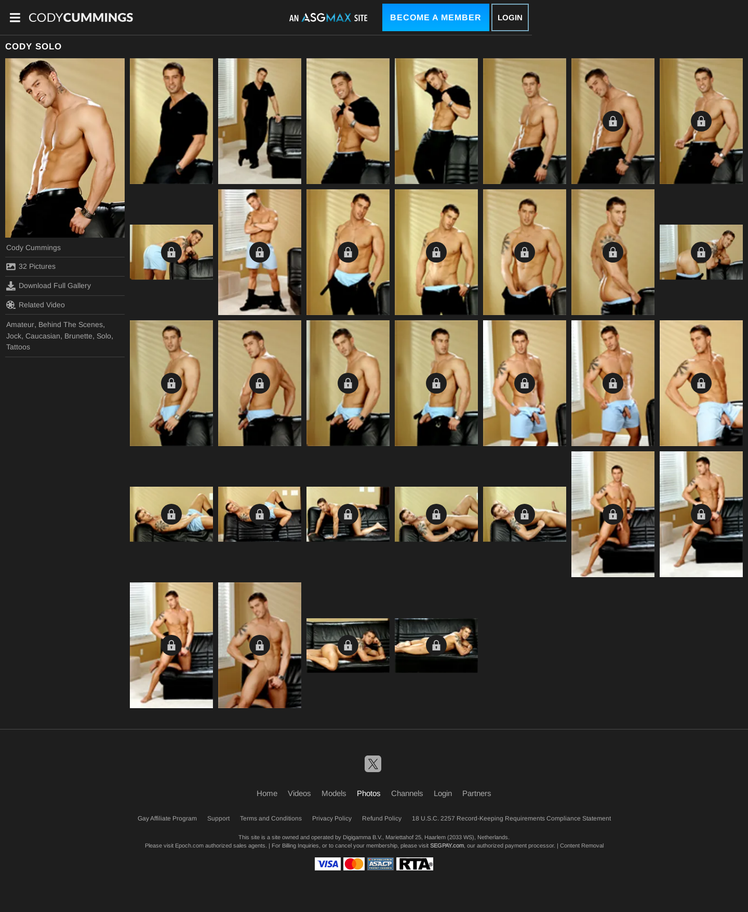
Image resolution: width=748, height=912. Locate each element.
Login (510, 17)
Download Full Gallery (48, 286)
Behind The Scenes (70, 324)
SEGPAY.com (447, 845)
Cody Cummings (33, 247)
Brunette (78, 336)
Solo (104, 336)
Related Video (35, 304)
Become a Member (436, 17)
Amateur (20, 324)
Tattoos (18, 347)
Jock (13, 336)
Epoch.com (189, 845)
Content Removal (582, 845)
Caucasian (42, 336)
